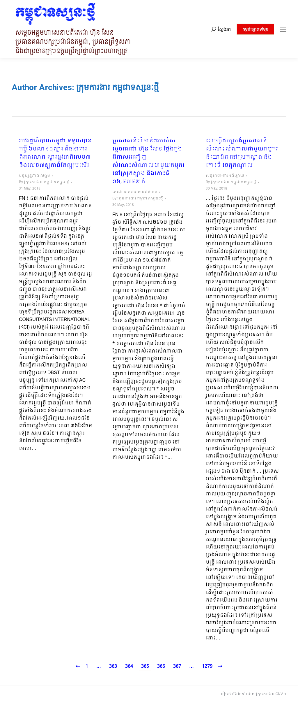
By (44, 182)
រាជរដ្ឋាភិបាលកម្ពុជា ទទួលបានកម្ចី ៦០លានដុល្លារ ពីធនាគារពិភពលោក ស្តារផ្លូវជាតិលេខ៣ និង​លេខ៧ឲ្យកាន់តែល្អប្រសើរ (55, 153)
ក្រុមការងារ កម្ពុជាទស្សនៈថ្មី (117, 87)
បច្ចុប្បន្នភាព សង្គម (34, 176)
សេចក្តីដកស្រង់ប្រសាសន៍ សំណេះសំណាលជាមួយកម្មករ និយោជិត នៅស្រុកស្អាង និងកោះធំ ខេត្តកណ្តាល (242, 153)
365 (145, 666)
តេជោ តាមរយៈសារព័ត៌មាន (134, 192)
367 (177, 666)
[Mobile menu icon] (283, 29)
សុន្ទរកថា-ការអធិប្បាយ (225, 176)
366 (161, 666)
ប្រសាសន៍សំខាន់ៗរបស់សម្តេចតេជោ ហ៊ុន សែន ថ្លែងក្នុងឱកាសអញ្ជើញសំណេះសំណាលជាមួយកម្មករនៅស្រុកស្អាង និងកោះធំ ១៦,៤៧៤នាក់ (148, 161)
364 (129, 666)
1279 (207, 666)
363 (113, 666)
